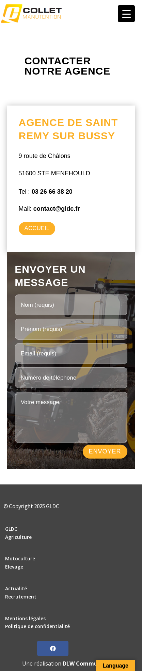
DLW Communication (91, 663)
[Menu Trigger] (126, 13)
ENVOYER (105, 451)
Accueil (37, 228)
